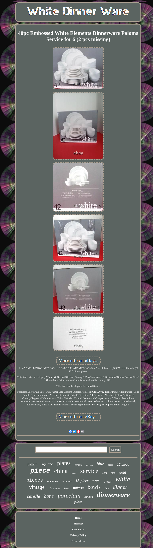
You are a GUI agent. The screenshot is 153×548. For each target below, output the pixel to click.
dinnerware (113, 495)
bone (49, 496)
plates (64, 463)
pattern (32, 464)
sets (104, 472)
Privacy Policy (78, 535)
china (61, 470)
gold (122, 472)
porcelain (69, 495)
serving (67, 481)
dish (113, 472)
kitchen (89, 465)
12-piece (82, 481)
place (110, 464)
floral (96, 481)
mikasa (78, 488)
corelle (33, 496)
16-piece (123, 464)
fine (106, 488)
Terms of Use (78, 540)
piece (40, 471)
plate (78, 502)
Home (78, 517)
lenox (74, 473)
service (89, 470)
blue (100, 463)
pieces (34, 480)
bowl (66, 488)
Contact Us (78, 529)
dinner (120, 487)
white (122, 479)
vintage (37, 487)
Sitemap (78, 523)
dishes (88, 497)
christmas (54, 488)
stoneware (52, 481)
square (47, 463)
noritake (108, 482)
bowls (94, 487)
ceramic (78, 464)
